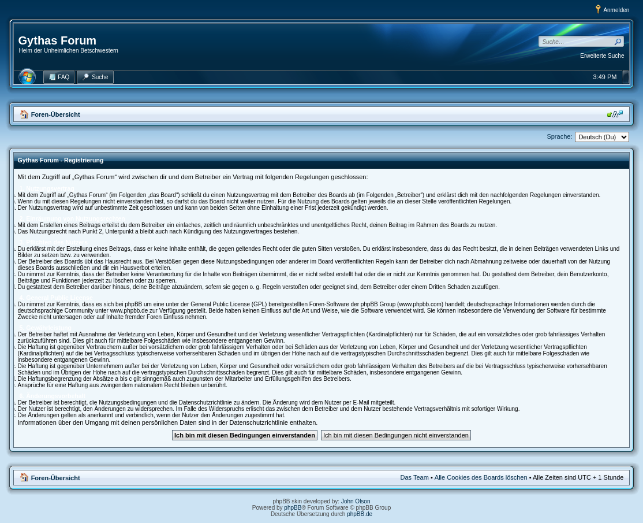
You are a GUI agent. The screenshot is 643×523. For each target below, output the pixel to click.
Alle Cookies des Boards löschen (481, 477)
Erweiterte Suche (602, 56)
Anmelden (616, 10)
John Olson (356, 501)
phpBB (292, 508)
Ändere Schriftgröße (615, 114)
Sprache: (559, 136)
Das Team (415, 477)
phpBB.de (359, 514)
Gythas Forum (57, 40)
